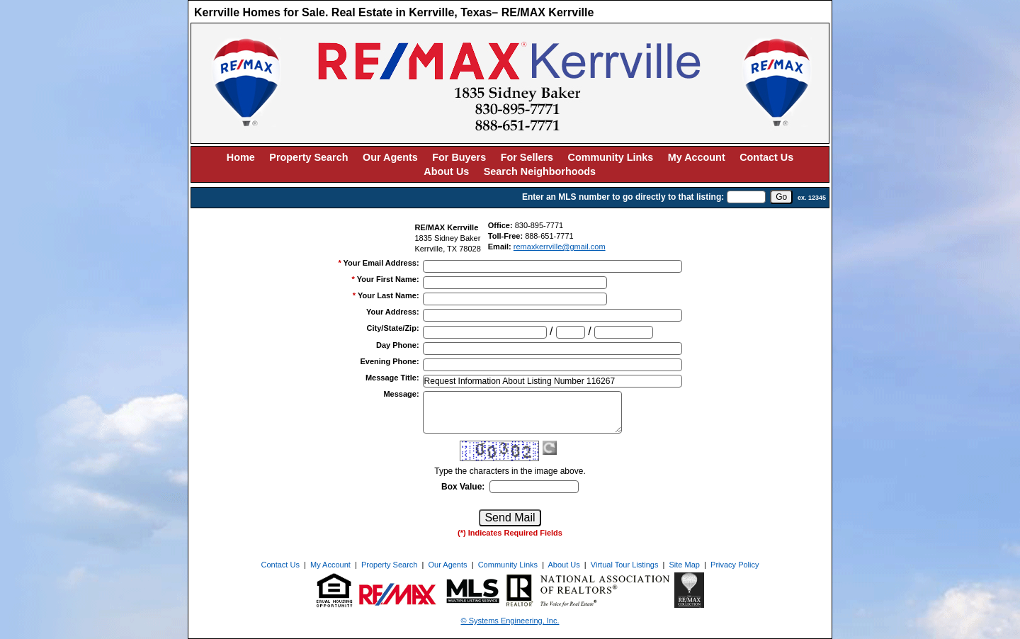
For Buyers (459, 157)
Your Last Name (388, 295)
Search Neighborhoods (540, 171)
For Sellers (527, 157)
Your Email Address (381, 263)
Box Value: (462, 487)
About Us (446, 171)
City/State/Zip (393, 328)
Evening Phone (389, 361)
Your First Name (388, 279)
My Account (696, 157)
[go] (781, 197)
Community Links (611, 157)
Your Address (392, 311)
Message (401, 394)
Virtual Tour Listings (625, 564)
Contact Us (766, 157)
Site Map (684, 564)
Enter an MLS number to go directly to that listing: (623, 197)
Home (241, 157)
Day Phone (397, 345)
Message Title (392, 377)
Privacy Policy (734, 564)
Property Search (308, 157)
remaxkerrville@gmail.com (560, 246)
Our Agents (390, 157)
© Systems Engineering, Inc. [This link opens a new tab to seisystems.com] (510, 620)
